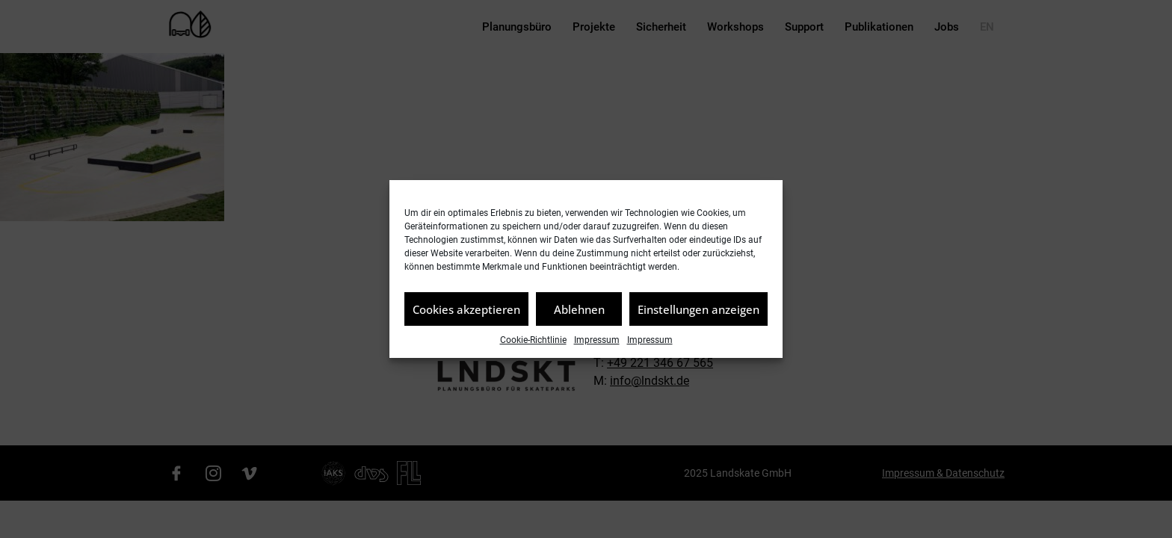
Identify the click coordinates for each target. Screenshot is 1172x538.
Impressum (597, 340)
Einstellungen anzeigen (698, 309)
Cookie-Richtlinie (533, 340)
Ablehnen (579, 309)
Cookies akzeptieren (466, 309)
